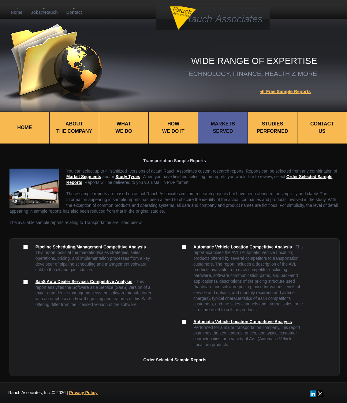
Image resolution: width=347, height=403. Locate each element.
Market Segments (83, 176)
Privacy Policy (83, 392)
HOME (24, 127)
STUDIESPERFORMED (272, 127)
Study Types (127, 176)
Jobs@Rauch (44, 12)
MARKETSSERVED (223, 127)
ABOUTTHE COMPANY (74, 127)
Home (16, 12)
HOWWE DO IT (173, 127)
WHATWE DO (123, 127)
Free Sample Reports (285, 91)
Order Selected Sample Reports (174, 360)
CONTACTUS (322, 127)
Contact (74, 12)
